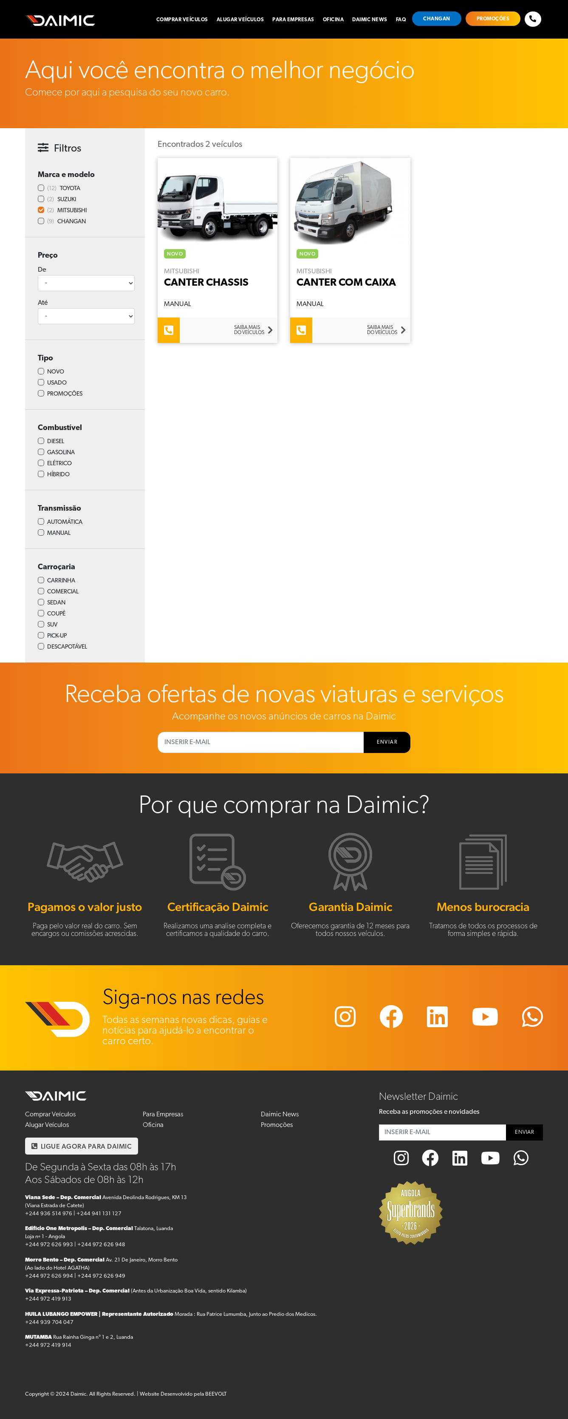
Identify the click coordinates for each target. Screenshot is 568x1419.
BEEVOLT (215, 1394)
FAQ (401, 19)
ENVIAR (387, 742)
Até (43, 303)
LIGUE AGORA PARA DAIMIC (81, 1146)
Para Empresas (293, 19)
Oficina (333, 19)
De (42, 270)
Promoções (493, 19)
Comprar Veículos (182, 19)
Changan (436, 19)
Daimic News (369, 19)
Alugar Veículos (240, 19)
